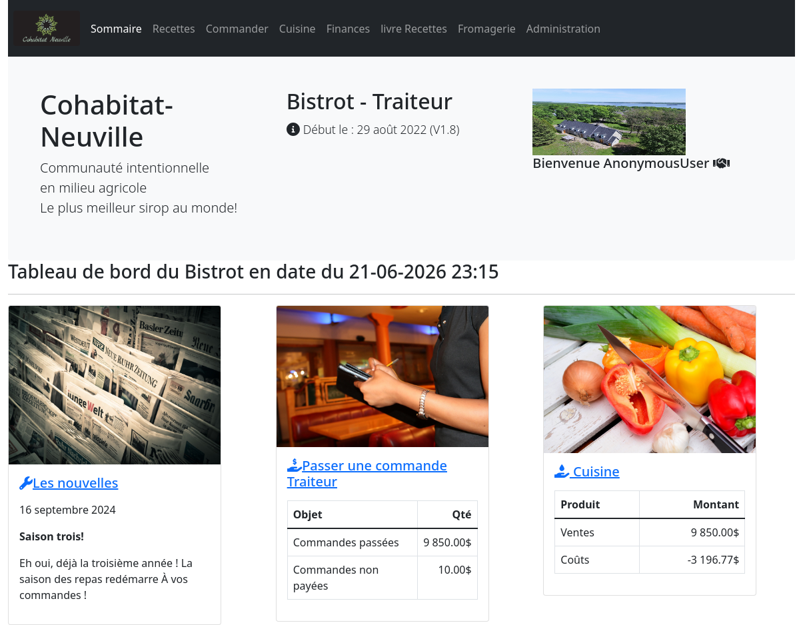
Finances (349, 28)
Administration (563, 28)
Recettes (174, 28)
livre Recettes (414, 28)
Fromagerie (487, 28)
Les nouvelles (68, 483)
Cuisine (297, 28)
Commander (237, 28)
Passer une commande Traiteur (367, 473)
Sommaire (116, 28)
